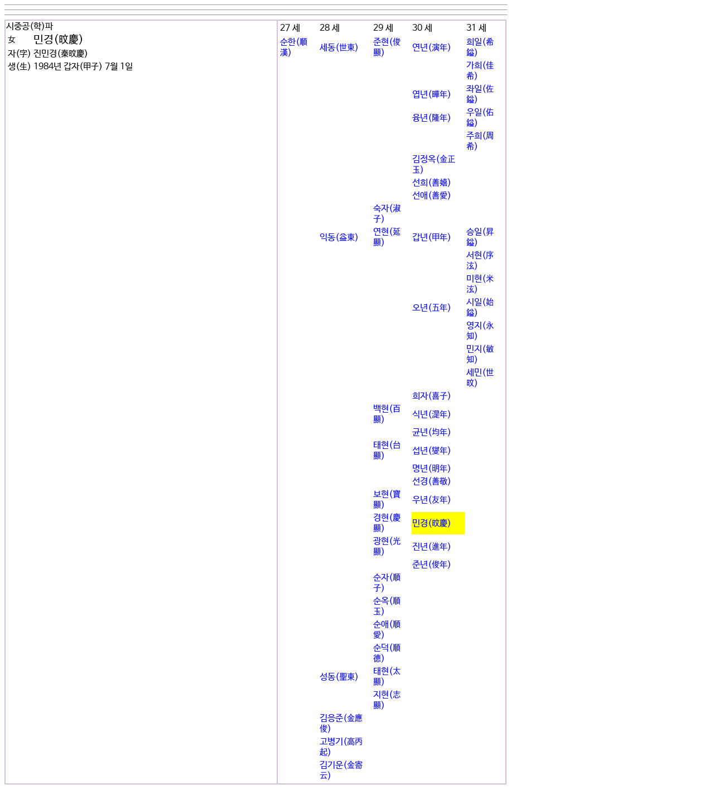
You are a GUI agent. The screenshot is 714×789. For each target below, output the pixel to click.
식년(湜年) (431, 414)
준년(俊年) (431, 565)
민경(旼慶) (431, 523)
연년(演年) (431, 47)
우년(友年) (431, 500)
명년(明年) (431, 468)
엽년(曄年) (431, 94)
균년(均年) (431, 432)
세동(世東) (339, 47)
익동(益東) (339, 237)
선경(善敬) (431, 481)
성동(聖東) (339, 677)
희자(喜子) (431, 396)
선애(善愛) (431, 195)
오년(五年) (431, 308)
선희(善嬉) (431, 183)
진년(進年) (431, 547)
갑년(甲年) (431, 237)
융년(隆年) (431, 118)
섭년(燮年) (431, 451)
